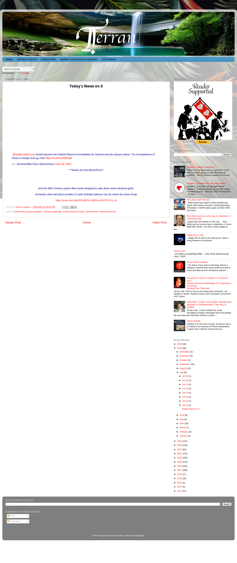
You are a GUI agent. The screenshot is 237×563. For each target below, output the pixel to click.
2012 (179, 491)
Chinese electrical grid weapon (27, 211)
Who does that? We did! (198, 200)
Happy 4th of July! (195, 235)
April (182, 423)
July (182, 372)
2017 (179, 470)
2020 (179, 457)
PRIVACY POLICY (27, 59)
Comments (13, 521)
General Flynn (92, 211)
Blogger (140, 535)
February (184, 432)
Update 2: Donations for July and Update (206, 183)
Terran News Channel (197, 262)
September (185, 364)
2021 (179, 453)
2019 (179, 462)
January (184, 436)
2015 (179, 478)
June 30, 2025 (63, 164)
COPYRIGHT (109, 59)
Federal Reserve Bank (73, 211)
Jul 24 (185, 384)
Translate (21, 73)
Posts (11, 516)
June (182, 415)
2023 (179, 445)
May (182, 419)
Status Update (193, 321)
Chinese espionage (52, 211)
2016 (179, 474)
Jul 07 (185, 393)
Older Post (160, 222)
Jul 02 (185, 401)
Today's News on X (191, 409)
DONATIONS (49, 59)
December (185, 352)
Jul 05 (185, 397)
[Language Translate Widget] (18, 69)
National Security (108, 211)
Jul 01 (185, 405)
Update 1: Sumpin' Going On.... (201, 167)
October (184, 360)
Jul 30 (185, 376)
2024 (179, 441)
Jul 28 (185, 380)
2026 (179, 344)
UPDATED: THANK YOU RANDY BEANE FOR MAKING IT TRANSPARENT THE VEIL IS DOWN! (209, 304)
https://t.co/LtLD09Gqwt (59, 158)
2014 (179, 482)
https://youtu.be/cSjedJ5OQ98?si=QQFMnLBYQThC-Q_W (86, 200)
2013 (179, 487)
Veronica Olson (117, 535)
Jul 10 (185, 388)
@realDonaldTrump (24, 154)
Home (87, 222)
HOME (8, 59)
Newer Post (13, 222)
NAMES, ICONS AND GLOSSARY (79, 59)
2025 (179, 348)
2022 (179, 449)
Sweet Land (179, 251)
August (183, 368)
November (185, 356)
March (183, 427)
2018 (179, 466)
